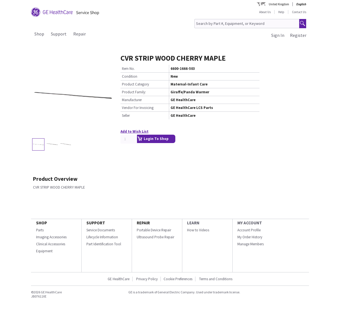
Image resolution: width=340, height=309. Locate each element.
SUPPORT (95, 222)
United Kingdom (279, 4)
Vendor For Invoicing (138, 107)
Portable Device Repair (154, 230)
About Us (265, 12)
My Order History (249, 237)
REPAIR (143, 222)
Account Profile (249, 230)
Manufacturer (132, 100)
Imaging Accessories (51, 237)
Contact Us (299, 12)
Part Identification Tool (103, 244)
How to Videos (198, 230)
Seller (126, 115)
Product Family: (134, 92)
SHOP (41, 222)
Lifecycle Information (102, 237)
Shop (39, 34)
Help (281, 12)
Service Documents (100, 230)
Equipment (44, 251)
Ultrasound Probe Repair (155, 237)
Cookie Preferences (178, 279)
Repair (79, 34)
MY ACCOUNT (249, 222)
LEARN (193, 222)
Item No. (128, 68)
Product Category (135, 84)
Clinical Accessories (50, 244)
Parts (40, 230)
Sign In (277, 35)
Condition (129, 76)
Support (59, 34)
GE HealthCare (118, 279)
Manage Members (250, 244)
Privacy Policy (146, 279)
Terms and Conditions (215, 279)
